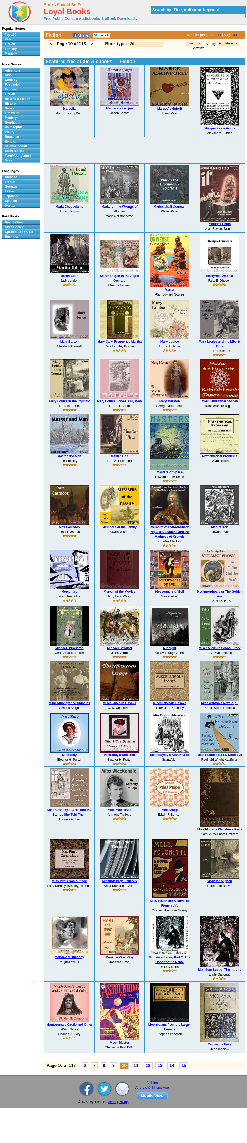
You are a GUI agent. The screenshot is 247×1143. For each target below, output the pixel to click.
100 (234, 35)
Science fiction (16, 146)
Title (190, 43)
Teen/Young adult (18, 156)
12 (148, 1065)
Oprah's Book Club (19, 232)
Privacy (124, 1102)
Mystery (11, 53)
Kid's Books (14, 227)
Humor (10, 108)
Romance (12, 137)
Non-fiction (13, 122)
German (11, 187)
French (10, 182)
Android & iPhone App (152, 1087)
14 (171, 1065)
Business (12, 236)
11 (136, 1065)
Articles (152, 1083)
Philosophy (13, 127)
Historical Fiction (17, 99)
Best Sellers (14, 222)
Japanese (12, 196)
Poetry (9, 132)
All (132, 44)
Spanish (11, 201)
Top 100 (10, 35)
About (112, 1102)
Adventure (12, 70)
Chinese (11, 177)
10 (124, 1065)
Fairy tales (12, 85)
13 (160, 1065)
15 (184, 1065)
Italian (9, 191)
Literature (12, 113)
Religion (11, 141)
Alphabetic (226, 43)
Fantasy (11, 49)
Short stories (14, 151)
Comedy (11, 80)
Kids (8, 39)
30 (219, 35)
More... (10, 160)
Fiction (10, 44)
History (10, 103)
